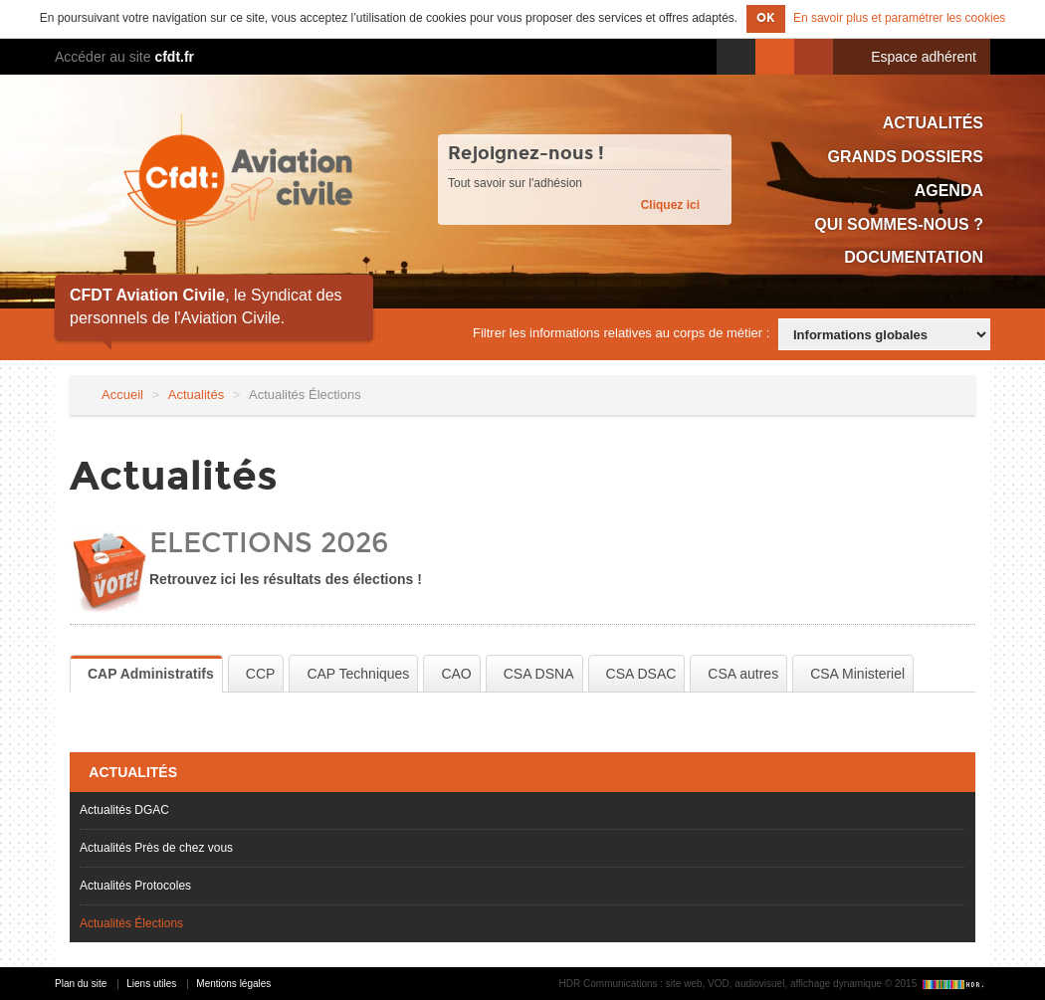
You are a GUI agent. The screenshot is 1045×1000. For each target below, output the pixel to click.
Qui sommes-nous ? (898, 224)
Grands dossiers (905, 156)
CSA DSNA (539, 674)
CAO (456, 674)
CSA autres (743, 674)
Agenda (949, 190)
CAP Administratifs (151, 674)
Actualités (933, 122)
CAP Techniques (358, 674)
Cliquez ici (670, 205)
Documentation (913, 257)
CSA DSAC (641, 674)
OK (765, 18)
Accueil (122, 394)
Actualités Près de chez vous (156, 848)
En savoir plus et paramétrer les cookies (899, 18)
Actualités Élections (131, 923)
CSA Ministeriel (857, 674)
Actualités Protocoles (135, 886)
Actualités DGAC (124, 810)
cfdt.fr (174, 57)
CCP (261, 674)
